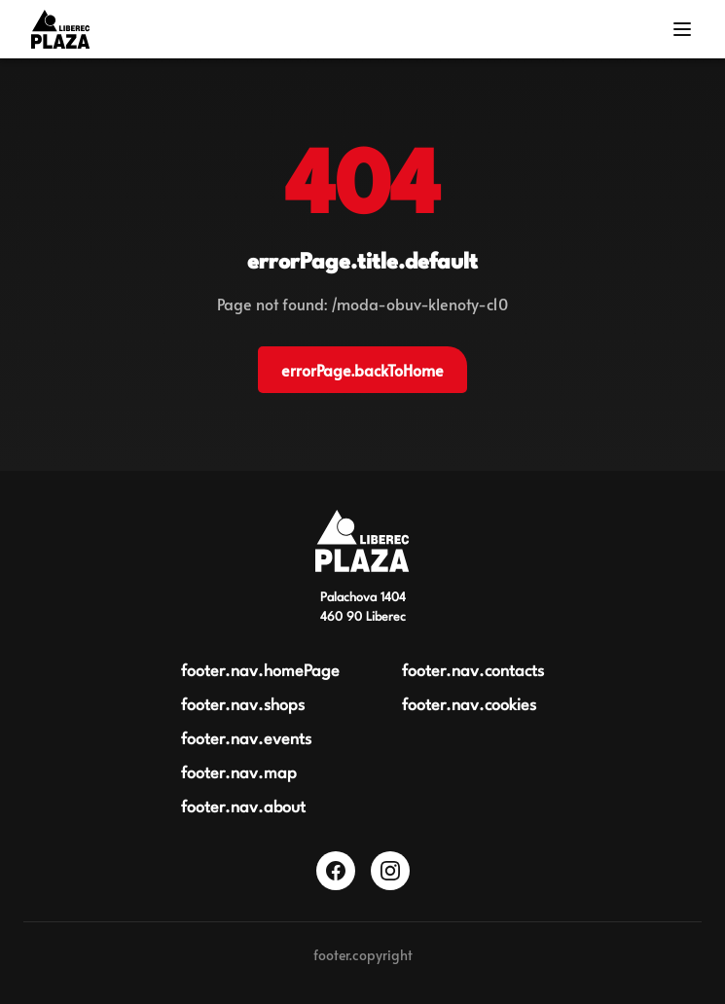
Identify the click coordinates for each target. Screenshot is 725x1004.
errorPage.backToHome (362, 369)
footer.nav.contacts (473, 671)
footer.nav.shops (243, 706)
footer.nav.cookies (469, 706)
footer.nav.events (246, 740)
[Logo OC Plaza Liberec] (60, 29)
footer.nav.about (243, 808)
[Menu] (682, 29)
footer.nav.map (239, 774)
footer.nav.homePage (260, 671)
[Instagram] (390, 870)
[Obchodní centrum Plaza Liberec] (362, 541)
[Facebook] (335, 870)
